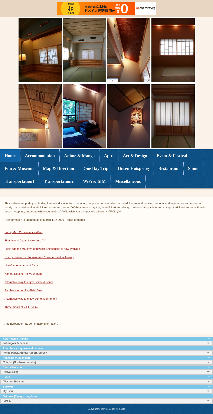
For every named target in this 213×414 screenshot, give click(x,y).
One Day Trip (95, 168)
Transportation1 (20, 181)
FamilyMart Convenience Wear (23, 232)
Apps (108, 155)
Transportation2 (59, 181)
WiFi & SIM (94, 181)
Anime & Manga (79, 155)
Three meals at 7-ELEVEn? (21, 307)
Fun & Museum (19, 168)
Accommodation (40, 155)
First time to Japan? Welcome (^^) (25, 240)
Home (10, 155)
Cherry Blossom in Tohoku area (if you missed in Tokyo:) (38, 257)
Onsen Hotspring (133, 168)
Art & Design (135, 155)
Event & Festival (172, 155)
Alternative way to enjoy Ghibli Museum (28, 282)
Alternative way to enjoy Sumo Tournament (30, 298)
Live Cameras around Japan (21, 265)
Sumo (193, 168)
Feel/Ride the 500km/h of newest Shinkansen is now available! (42, 248)
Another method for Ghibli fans (23, 290)
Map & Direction (58, 168)
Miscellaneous (128, 181)
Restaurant (168, 168)
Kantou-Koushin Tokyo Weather (23, 273)
